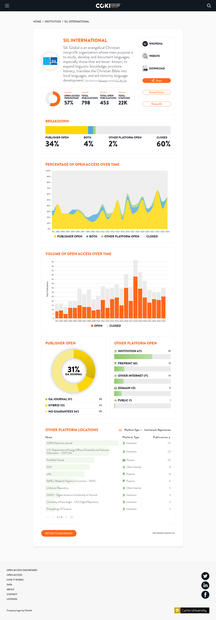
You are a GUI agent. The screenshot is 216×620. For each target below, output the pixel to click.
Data (9, 584)
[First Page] (48, 517)
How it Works (15, 579)
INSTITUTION (53, 21)
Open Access (14, 575)
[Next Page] (66, 517)
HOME (37, 21)
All (120, 430)
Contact (12, 594)
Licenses (12, 599)
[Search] (209, 5)
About (10, 589)
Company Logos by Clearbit (19, 610)
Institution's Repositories (157, 430)
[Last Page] (71, 517)
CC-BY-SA (121, 80)
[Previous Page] (53, 517)
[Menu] (7, 5)
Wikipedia (102, 80)
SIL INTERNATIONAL (76, 21)
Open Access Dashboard (22, 570)
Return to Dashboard (58, 533)
